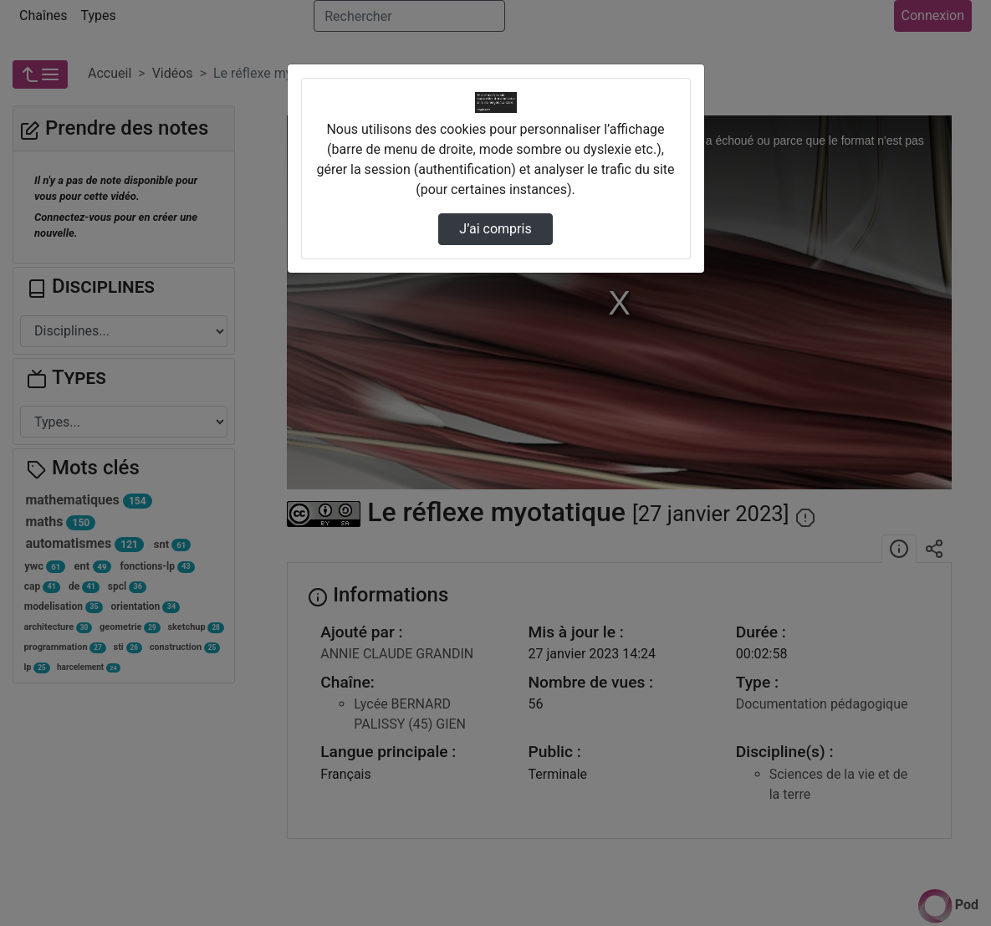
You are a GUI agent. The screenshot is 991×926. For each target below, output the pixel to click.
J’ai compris (495, 229)
